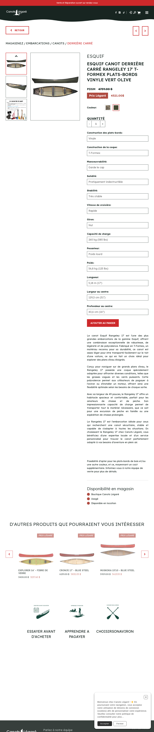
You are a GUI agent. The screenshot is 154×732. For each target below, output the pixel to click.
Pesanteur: (93, 248)
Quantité (96, 119)
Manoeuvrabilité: (97, 161)
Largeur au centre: (98, 291)
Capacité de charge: (99, 233)
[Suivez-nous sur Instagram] (120, 12)
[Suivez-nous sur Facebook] (116, 12)
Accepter (104, 724)
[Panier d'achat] (139, 12)
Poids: (90, 262)
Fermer (120, 724)
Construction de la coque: (102, 147)
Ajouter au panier (103, 323)
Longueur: (93, 277)
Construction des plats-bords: (104, 132)
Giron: (90, 219)
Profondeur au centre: (100, 306)
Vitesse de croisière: (99, 205)
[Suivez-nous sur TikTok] (124, 12)
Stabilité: (92, 190)
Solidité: (92, 176)
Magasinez (14, 43)
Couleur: (92, 107)
